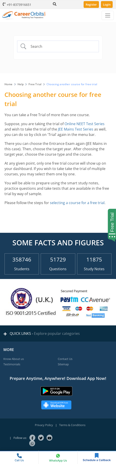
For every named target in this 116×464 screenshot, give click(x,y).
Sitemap (63, 364)
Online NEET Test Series (85, 123)
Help (21, 84)
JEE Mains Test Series (75, 129)
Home (8, 84)
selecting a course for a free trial (77, 202)
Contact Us (65, 359)
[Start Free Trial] (110, 225)
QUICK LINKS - (41, 333)
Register (91, 4)
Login (107, 4)
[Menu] (108, 15)
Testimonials (11, 364)
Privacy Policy (44, 425)
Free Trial (35, 84)
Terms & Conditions (72, 425)
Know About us (13, 359)
